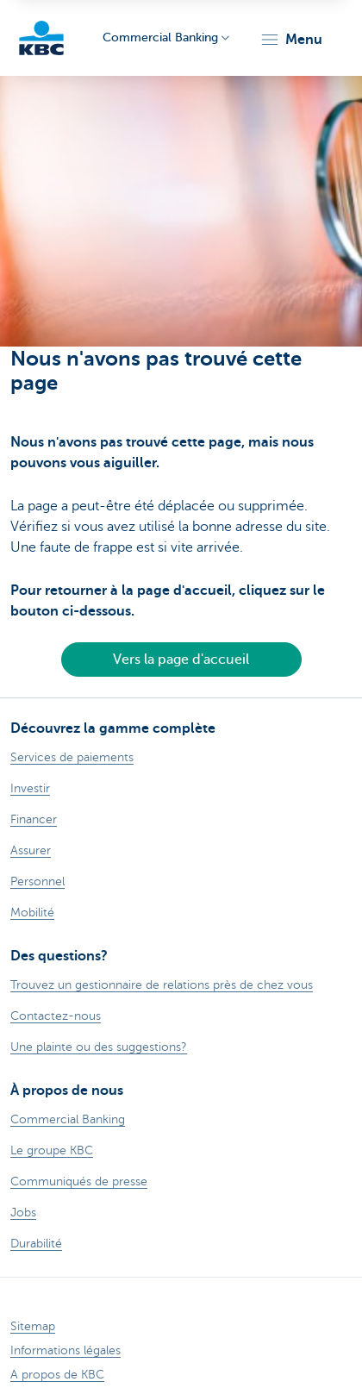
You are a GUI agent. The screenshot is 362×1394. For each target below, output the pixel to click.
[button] (291, 39)
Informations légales (65, 1350)
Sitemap (32, 1326)
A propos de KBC (57, 1374)
